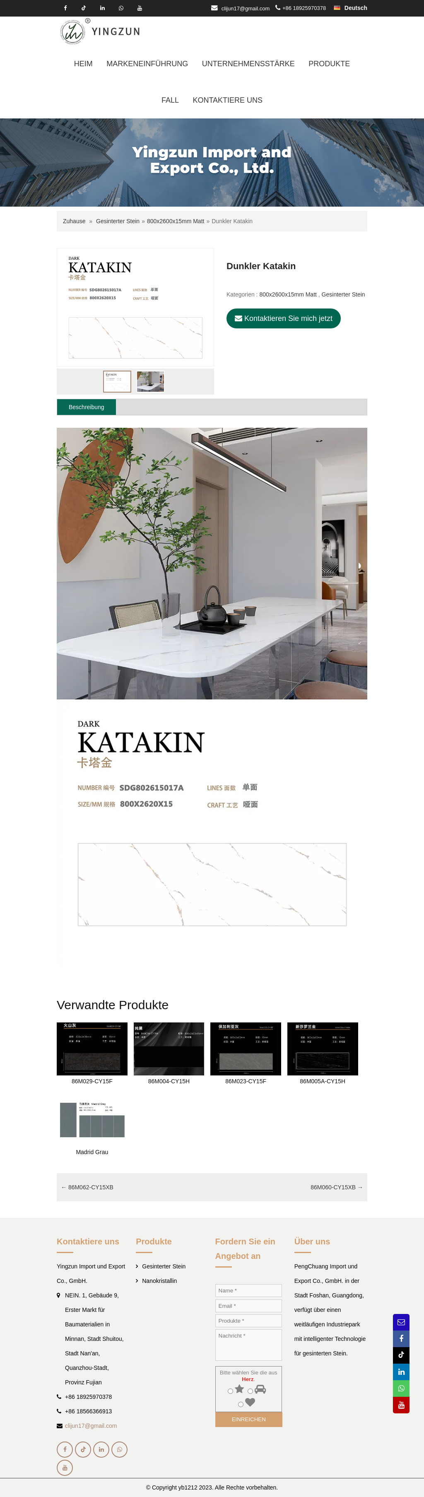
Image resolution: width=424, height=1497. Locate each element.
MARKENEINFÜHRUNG (147, 64)
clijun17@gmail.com (246, 8)
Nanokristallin (159, 1281)
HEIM (83, 64)
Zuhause (74, 221)
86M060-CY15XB (337, 1187)
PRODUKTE (329, 64)
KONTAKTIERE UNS (228, 100)
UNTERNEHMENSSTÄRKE (248, 64)
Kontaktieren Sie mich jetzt (283, 318)
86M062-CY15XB (87, 1187)
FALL (170, 100)
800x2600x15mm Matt (176, 221)
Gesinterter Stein (118, 221)
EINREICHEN (249, 1419)
